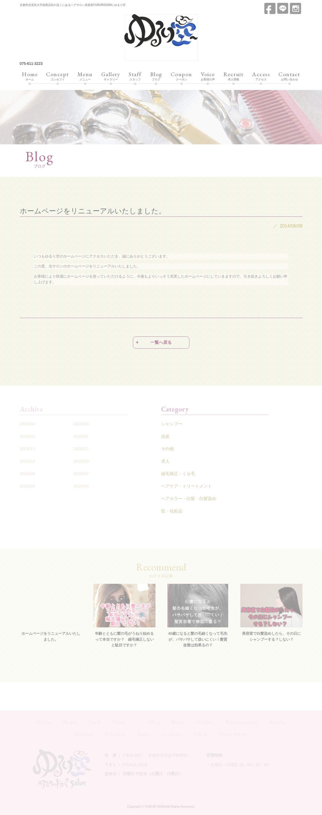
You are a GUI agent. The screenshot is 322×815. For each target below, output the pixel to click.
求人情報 (233, 76)
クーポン (181, 76)
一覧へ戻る (161, 342)
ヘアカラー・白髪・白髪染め (188, 498)
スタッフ (135, 76)
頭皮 (165, 436)
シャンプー (171, 423)
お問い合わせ (289, 76)
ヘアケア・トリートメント (186, 486)
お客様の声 (208, 76)
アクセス (261, 76)
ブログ (156, 76)
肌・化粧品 (171, 511)
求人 (165, 461)
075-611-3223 (31, 63)
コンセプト (57, 76)
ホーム (30, 76)
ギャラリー (110, 76)
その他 (167, 448)
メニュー (85, 76)
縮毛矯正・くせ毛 (178, 473)
